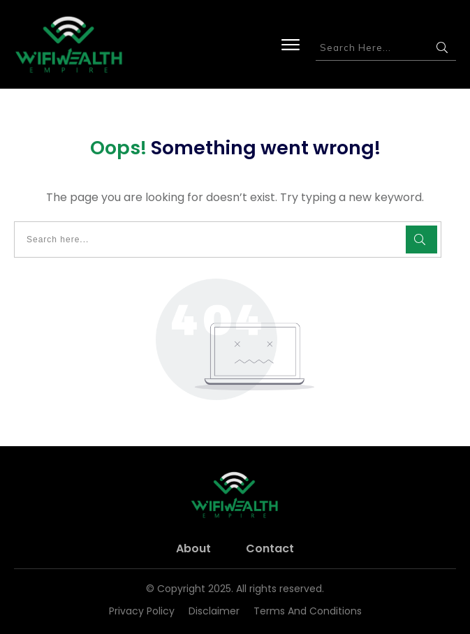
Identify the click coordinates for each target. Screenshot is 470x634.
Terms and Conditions (308, 611)
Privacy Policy (142, 611)
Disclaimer (214, 611)
